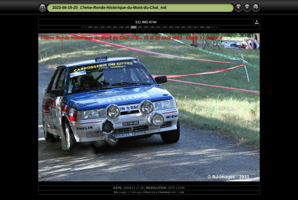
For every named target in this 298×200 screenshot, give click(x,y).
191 (158, 27)
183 (108, 27)
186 (127, 27)
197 (195, 27)
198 (202, 27)
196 (189, 27)
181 (96, 27)
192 (164, 27)
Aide (181, 192)
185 (121, 27)
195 (183, 27)
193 (171, 27)
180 (90, 27)
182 (102, 27)
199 (208, 27)
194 (177, 27)
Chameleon (164, 192)
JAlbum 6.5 (148, 192)
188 (139, 27)
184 (115, 27)
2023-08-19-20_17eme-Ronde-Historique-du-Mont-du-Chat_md (109, 7)
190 (152, 27)
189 (146, 27)
